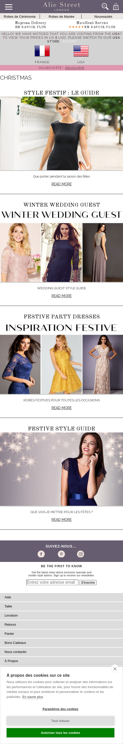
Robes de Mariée (61, 16)
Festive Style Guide (61, 429)
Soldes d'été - (61, 68)
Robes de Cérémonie (20, 16)
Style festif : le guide (61, 93)
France (42, 62)
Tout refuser (61, 721)
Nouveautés (103, 16)
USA (81, 62)
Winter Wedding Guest (61, 205)
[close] (115, 668)
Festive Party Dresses (61, 317)
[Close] (69, 41)
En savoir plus (32, 697)
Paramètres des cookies (61, 709)
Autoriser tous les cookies (60, 733)
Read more (62, 184)
